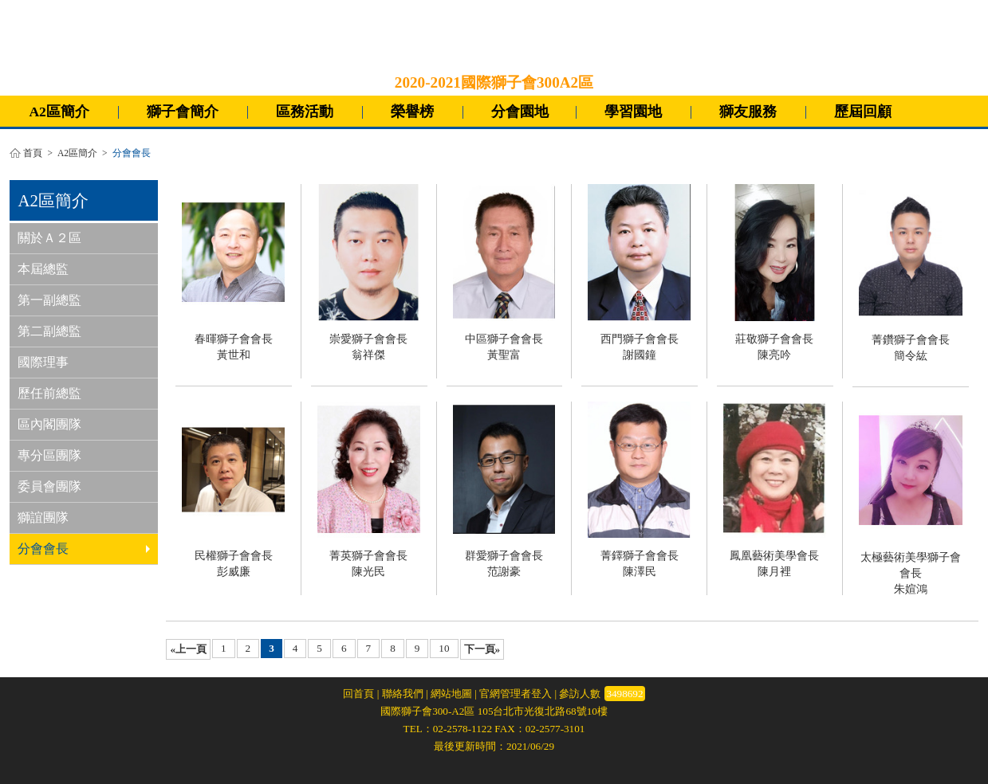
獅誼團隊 (43, 517)
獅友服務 (748, 112)
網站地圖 (451, 694)
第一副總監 (49, 300)
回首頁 (358, 694)
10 (444, 648)
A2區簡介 (59, 112)
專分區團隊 (49, 455)
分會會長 (84, 548)
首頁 (32, 153)
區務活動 (304, 112)
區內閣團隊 (49, 424)
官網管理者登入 (515, 694)
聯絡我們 (402, 694)
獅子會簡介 (182, 112)
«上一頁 (188, 649)
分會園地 (520, 112)
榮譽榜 (412, 112)
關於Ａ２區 (49, 238)
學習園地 (633, 112)
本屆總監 (43, 269)
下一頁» (482, 649)
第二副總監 (49, 331)
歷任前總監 (49, 393)
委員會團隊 (49, 486)
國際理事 (43, 362)
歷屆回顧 (863, 112)
